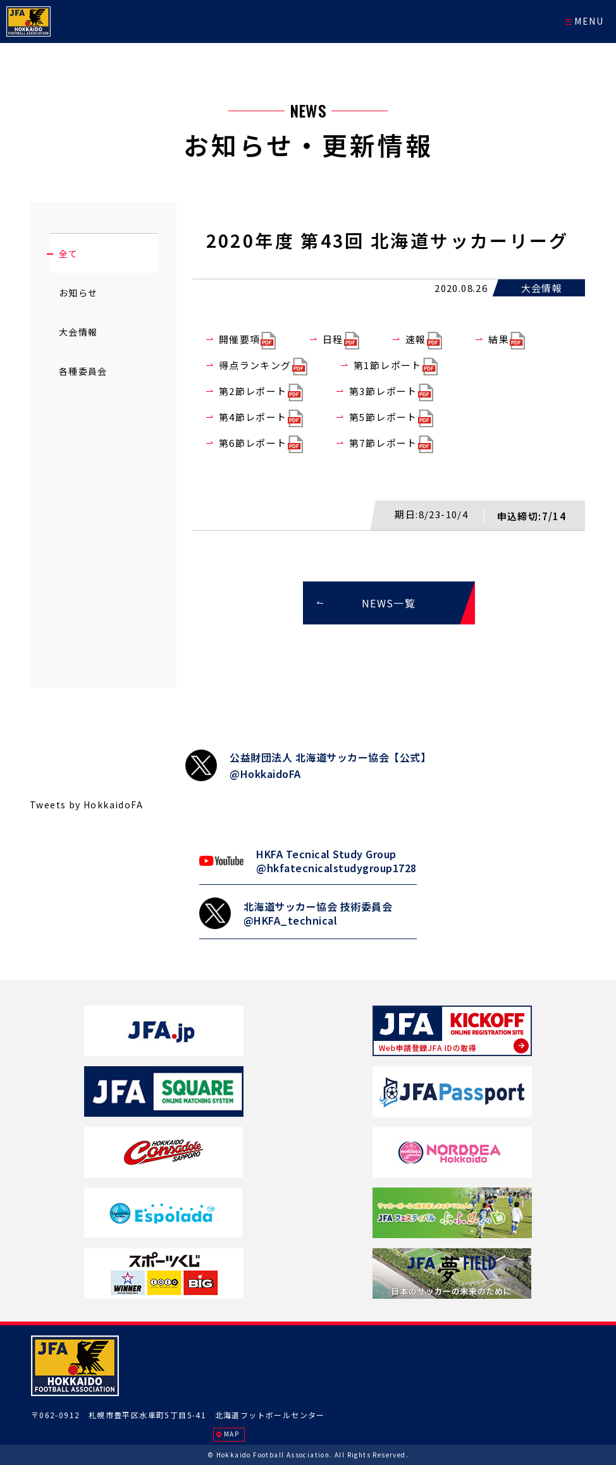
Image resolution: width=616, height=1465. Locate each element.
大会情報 (78, 331)
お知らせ (78, 292)
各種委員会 (83, 371)
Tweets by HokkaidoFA (86, 804)
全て (68, 253)
